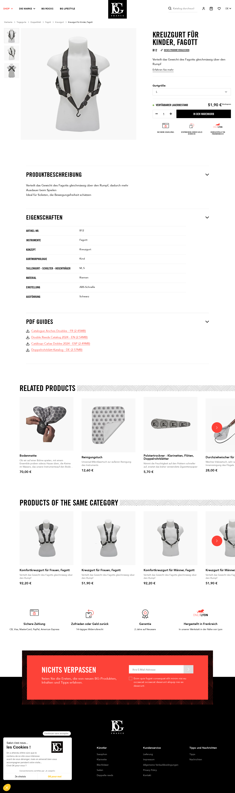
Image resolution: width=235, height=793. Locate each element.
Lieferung (148, 754)
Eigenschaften (117, 217)
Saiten (100, 770)
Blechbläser (103, 764)
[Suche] (182, 8)
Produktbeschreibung (117, 174)
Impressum (149, 759)
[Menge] (163, 114)
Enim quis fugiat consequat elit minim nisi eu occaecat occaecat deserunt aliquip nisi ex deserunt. (160, 682)
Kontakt (147, 775)
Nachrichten (195, 759)
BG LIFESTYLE (67, 8)
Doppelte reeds (105, 775)
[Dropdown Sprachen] (228, 8)
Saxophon (102, 754)
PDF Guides (117, 321)
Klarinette (102, 759)
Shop (6, 8)
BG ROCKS (47, 8)
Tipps (192, 754)
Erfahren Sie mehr (163, 70)
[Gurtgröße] (192, 91)
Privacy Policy (150, 770)
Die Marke (25, 8)
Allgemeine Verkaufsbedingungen (160, 764)
